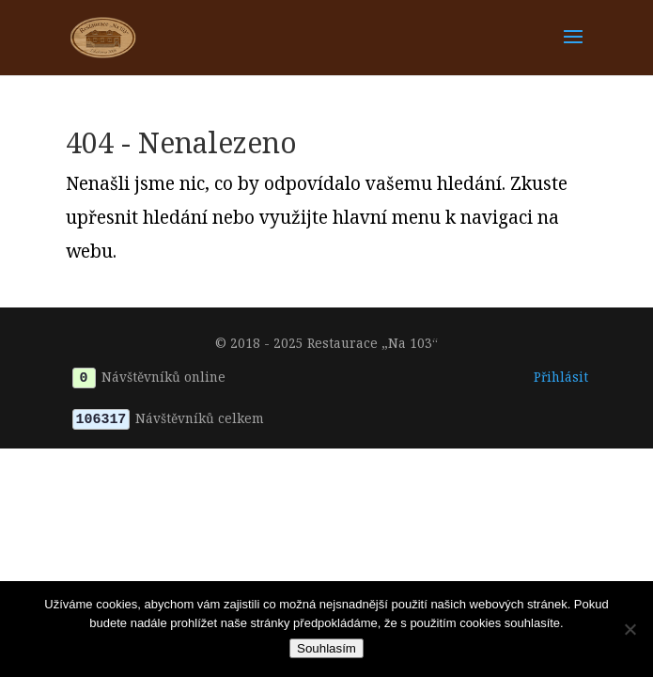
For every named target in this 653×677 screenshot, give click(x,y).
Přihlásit (561, 377)
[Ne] (629, 629)
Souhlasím (326, 648)
